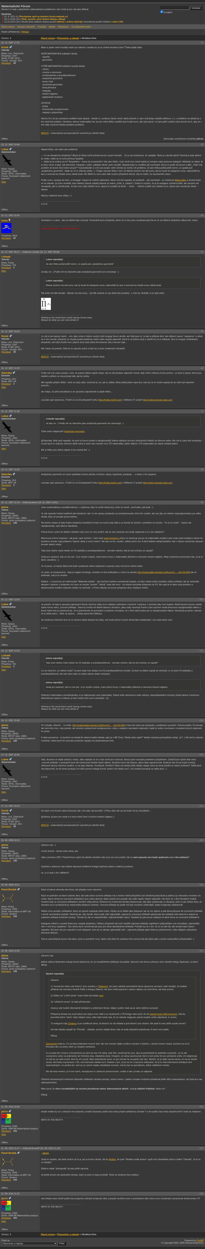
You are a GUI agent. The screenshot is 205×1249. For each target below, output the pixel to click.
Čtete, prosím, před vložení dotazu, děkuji (43, 19)
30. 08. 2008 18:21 (10, 840)
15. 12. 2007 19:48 (10, 144)
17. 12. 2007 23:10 (10, 806)
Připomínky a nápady (68, 38)
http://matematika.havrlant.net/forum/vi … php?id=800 (164, 572)
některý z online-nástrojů (69, 21)
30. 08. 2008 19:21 (10, 885)
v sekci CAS (117, 21)
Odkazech (103, 986)
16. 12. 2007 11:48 (10, 411)
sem (101, 995)
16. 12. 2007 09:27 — (30, 252)
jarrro (4, 1111)
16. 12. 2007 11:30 (10, 368)
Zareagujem (52, 1043)
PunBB (200, 1240)
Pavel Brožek (8, 889)
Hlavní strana (7, 26)
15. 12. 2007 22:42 (10, 215)
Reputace (6, 63)
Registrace (63, 26)
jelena (4, 507)
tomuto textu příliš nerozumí (163, 1014)
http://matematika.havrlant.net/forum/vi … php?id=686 (98, 725)
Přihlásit (25, 32)
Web (3, 182)
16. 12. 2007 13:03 (10, 599)
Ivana (4, 220)
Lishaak (5, 256)
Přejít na (33, 1242)
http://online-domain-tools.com (157, 400)
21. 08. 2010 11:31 (10, 1193)
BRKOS (45, 133)
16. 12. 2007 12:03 (10, 469)
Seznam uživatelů (26, 26)
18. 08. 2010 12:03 (10, 951)
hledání (112, 1159)
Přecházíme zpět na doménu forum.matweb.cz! (43, 16)
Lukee (4, 149)
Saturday (6, 373)
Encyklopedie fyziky (81, 26)
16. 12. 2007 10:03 (10, 331)
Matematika (180, 180)
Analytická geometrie (74, 431)
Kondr (5, 47)
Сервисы (72, 1023)
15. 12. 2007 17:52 (10, 42)
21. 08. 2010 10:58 (10, 1106)
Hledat (52, 26)
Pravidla (42, 26)
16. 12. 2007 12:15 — (29, 502)
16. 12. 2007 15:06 (10, 720)
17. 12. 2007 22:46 (10, 754)
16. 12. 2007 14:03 (10, 650)
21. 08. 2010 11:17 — (30, 1148)
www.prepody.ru (112, 538)
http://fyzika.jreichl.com (110, 400)
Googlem (166, 11)
